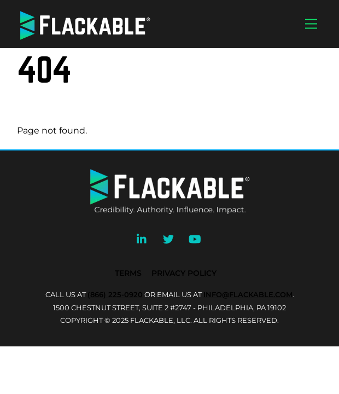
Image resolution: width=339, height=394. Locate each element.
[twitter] (168, 238)
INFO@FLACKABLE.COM (248, 294)
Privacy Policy (184, 273)
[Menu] (311, 24)
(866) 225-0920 (115, 294)
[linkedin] (142, 238)
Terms (128, 273)
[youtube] (195, 238)
